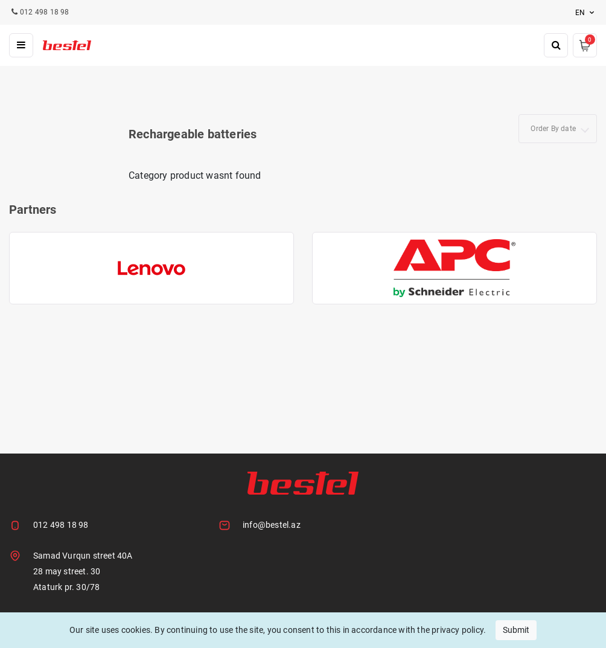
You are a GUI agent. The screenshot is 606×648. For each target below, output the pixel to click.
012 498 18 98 (61, 525)
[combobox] (557, 128)
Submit (516, 630)
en (586, 12)
